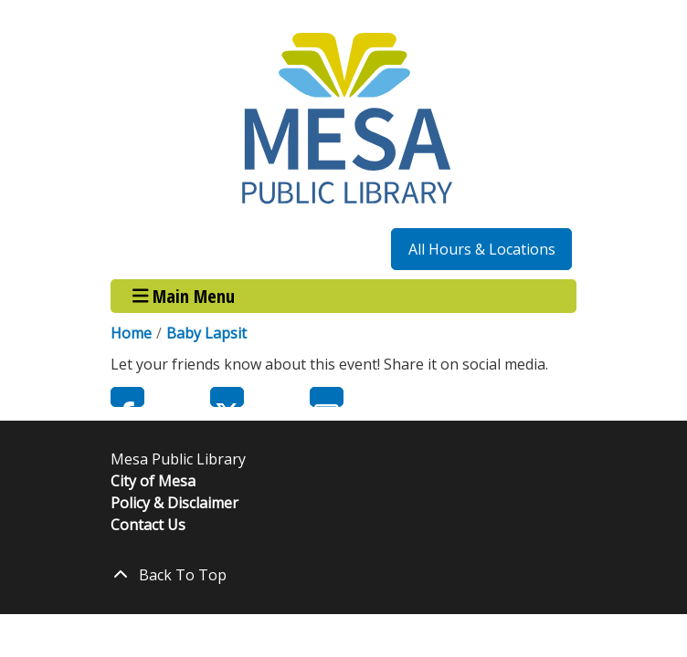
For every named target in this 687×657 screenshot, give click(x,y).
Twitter (227, 397)
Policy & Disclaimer (174, 503)
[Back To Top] (343, 575)
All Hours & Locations (481, 249)
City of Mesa (153, 481)
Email (327, 397)
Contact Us (148, 525)
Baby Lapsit (206, 333)
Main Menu (184, 296)
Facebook (127, 397)
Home (131, 333)
